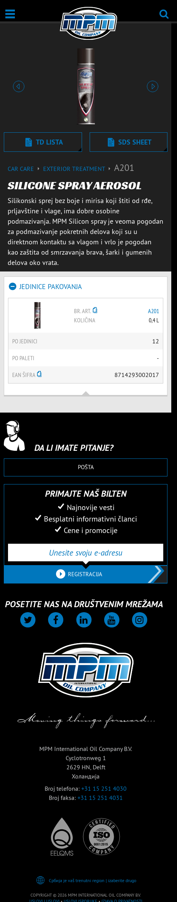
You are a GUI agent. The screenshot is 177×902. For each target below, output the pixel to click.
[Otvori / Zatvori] (10, 14)
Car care (25, 168)
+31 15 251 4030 (104, 788)
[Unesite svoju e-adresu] (85, 552)
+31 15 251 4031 (100, 797)
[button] (18, 86)
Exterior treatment (78, 168)
